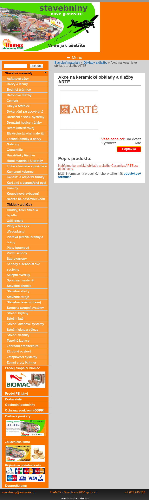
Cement (12, 100)
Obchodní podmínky (20, 404)
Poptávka (129, 149)
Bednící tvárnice (19, 89)
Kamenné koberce (20, 171)
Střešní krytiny (17, 313)
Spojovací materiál (20, 280)
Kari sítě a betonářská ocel (26, 182)
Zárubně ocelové (19, 351)
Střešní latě (15, 318)
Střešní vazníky (18, 335)
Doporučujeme (16, 485)
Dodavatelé (13, 399)
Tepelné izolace (18, 340)
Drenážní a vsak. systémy (25, 117)
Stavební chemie (19, 285)
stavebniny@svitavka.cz (18, 492)
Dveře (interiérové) (20, 128)
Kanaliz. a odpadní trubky (25, 177)
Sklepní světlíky (18, 275)
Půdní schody (17, 253)
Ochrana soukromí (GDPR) (24, 410)
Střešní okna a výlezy (22, 329)
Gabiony (13, 144)
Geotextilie (15, 149)
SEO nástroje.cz (82, 498)
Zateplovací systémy (22, 357)
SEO (63, 498)
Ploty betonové (18, 247)
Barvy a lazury (17, 84)
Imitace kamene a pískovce (27, 166)
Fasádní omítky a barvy (24, 139)
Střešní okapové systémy (25, 324)
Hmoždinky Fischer (21, 155)
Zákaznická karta (17, 442)
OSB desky (15, 220)
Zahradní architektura (23, 346)
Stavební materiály (67, 62)
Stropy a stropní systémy (25, 307)
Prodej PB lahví (16, 393)
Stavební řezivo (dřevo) (24, 302)
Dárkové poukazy (18, 416)
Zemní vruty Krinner (21, 362)
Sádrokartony (17, 258)
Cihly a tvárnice (18, 106)
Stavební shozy (18, 291)
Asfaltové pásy (18, 78)
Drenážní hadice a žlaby (24, 122)
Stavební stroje (18, 297)
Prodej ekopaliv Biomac (22, 368)
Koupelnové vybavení (23, 193)
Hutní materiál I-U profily (25, 160)
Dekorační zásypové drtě (25, 111)
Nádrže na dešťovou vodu (26, 199)
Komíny (12, 188)
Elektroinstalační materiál (25, 133)
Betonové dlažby (19, 95)
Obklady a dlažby (95, 62)
